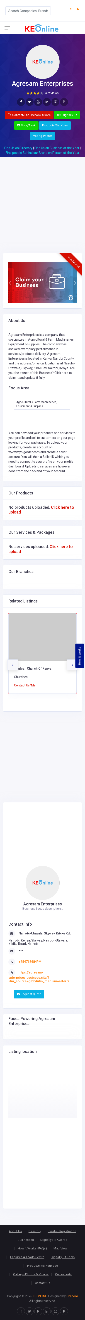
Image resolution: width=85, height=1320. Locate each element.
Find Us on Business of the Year (56, 148)
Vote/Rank (26, 125)
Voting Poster (42, 136)
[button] (10, 282)
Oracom (72, 1296)
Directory (35, 1231)
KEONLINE (40, 1296)
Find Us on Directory (18, 148)
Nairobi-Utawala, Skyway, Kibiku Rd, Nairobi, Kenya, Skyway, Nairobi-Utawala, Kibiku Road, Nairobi (39, 939)
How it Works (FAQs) (32, 1248)
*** (21, 951)
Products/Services (55, 125)
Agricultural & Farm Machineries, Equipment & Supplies (36, 404)
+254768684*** (30, 962)
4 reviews (52, 93)
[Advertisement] (42, 199)
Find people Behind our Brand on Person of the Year (42, 153)
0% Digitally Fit (67, 115)
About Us (15, 1231)
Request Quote (29, 994)
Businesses (26, 1239)
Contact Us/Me (25, 685)
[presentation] (12, 664)
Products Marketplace (42, 1265)
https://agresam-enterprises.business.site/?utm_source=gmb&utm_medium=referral (39, 977)
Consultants (63, 1274)
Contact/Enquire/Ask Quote (29, 115)
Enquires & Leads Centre (27, 1257)
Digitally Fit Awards (53, 1239)
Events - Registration (62, 1231)
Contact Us (42, 1283)
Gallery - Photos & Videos (31, 1274)
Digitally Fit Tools (63, 1257)
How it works (79, 655)
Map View (60, 1248)
